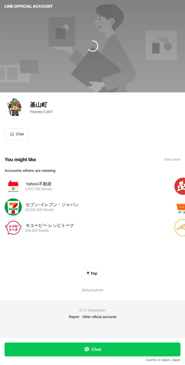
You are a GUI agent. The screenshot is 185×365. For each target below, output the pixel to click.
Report (74, 317)
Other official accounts (99, 317)
